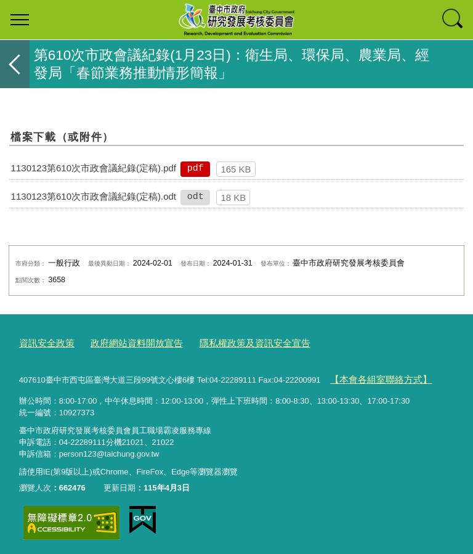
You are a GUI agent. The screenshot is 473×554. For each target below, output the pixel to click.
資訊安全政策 (43, 342)
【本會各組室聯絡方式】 (374, 376)
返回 (15, 64)
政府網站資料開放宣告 (123, 342)
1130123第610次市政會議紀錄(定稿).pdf (93, 168)
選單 (19, 19)
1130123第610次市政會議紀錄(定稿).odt (93, 196)
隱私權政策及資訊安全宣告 (228, 342)
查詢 (453, 19)
